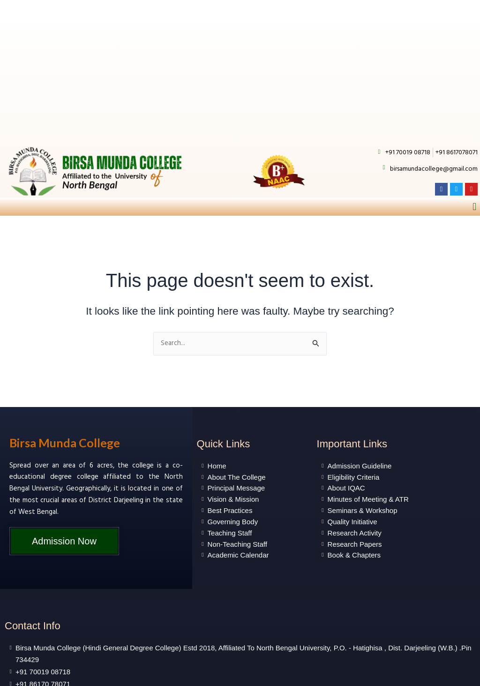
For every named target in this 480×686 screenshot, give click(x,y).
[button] (474, 113)
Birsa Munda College (64, 349)
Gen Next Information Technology (343, 675)
